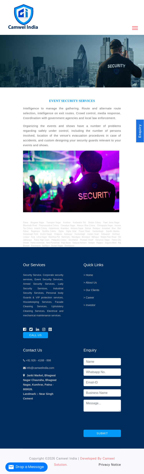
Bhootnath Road (30, 225)
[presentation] (113, 422)
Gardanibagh (97, 231)
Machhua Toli (54, 237)
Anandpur (65, 228)
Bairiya (88, 228)
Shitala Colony (94, 222)
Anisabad (106, 228)
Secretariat (73, 240)
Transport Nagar (54, 222)
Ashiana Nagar (77, 228)
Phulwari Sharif (86, 240)
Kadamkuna (54, 228)
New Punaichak (53, 243)
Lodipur (26, 237)
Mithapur (95, 237)
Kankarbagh (80, 234)
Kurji (33, 237)
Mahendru (65, 237)
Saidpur (91, 243)
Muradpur (86, 237)
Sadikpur (46, 246)
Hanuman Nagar (102, 240)
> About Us (90, 282)
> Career (89, 297)
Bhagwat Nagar (37, 222)
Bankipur (96, 228)
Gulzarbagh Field (30, 234)
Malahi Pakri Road (108, 237)
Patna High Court (41, 240)
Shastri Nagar (57, 246)
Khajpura (58, 234)
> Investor (89, 305)
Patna (26, 222)
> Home (88, 275)
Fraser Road (84, 231)
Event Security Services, (49, 279)
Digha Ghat (71, 231)
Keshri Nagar (46, 234)
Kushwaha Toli (79, 222)
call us (35, 335)
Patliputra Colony (58, 240)
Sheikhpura (69, 246)
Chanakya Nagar (68, 225)
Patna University (38, 243)
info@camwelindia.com (38, 367)
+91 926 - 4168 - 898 (37, 360)
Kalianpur (68, 234)
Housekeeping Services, (37, 301)
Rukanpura (36, 246)
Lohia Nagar (41, 237)
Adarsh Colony (40, 228)
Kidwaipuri (105, 234)
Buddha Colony (49, 231)
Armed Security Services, (39, 283)
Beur (114, 228)
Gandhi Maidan (112, 231)
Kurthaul (115, 234)
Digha (61, 231)
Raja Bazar (66, 243)
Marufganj (76, 237)
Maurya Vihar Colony (86, 225)
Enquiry (140, 131)
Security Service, (32, 274)
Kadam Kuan (93, 234)
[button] (134, 27)
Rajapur (100, 243)
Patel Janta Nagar (111, 222)
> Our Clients (91, 290)
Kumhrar (66, 222)
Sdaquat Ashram (79, 243)
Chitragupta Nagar (105, 225)
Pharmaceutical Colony (49, 225)
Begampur (35, 231)
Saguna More (110, 243)
